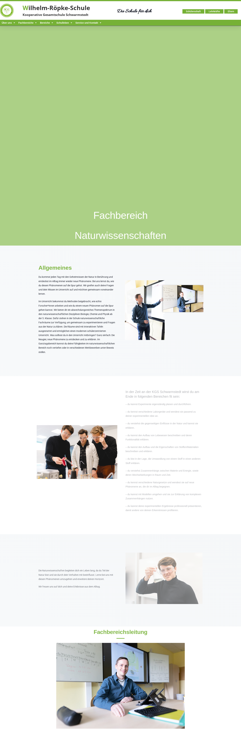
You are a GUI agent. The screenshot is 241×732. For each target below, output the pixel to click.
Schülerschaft (193, 11)
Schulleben (64, 22)
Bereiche (46, 22)
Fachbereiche (27, 22)
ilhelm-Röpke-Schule (56, 8)
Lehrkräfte (214, 11)
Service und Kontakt (88, 22)
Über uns (8, 22)
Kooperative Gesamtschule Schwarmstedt (55, 15)
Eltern (231, 11)
